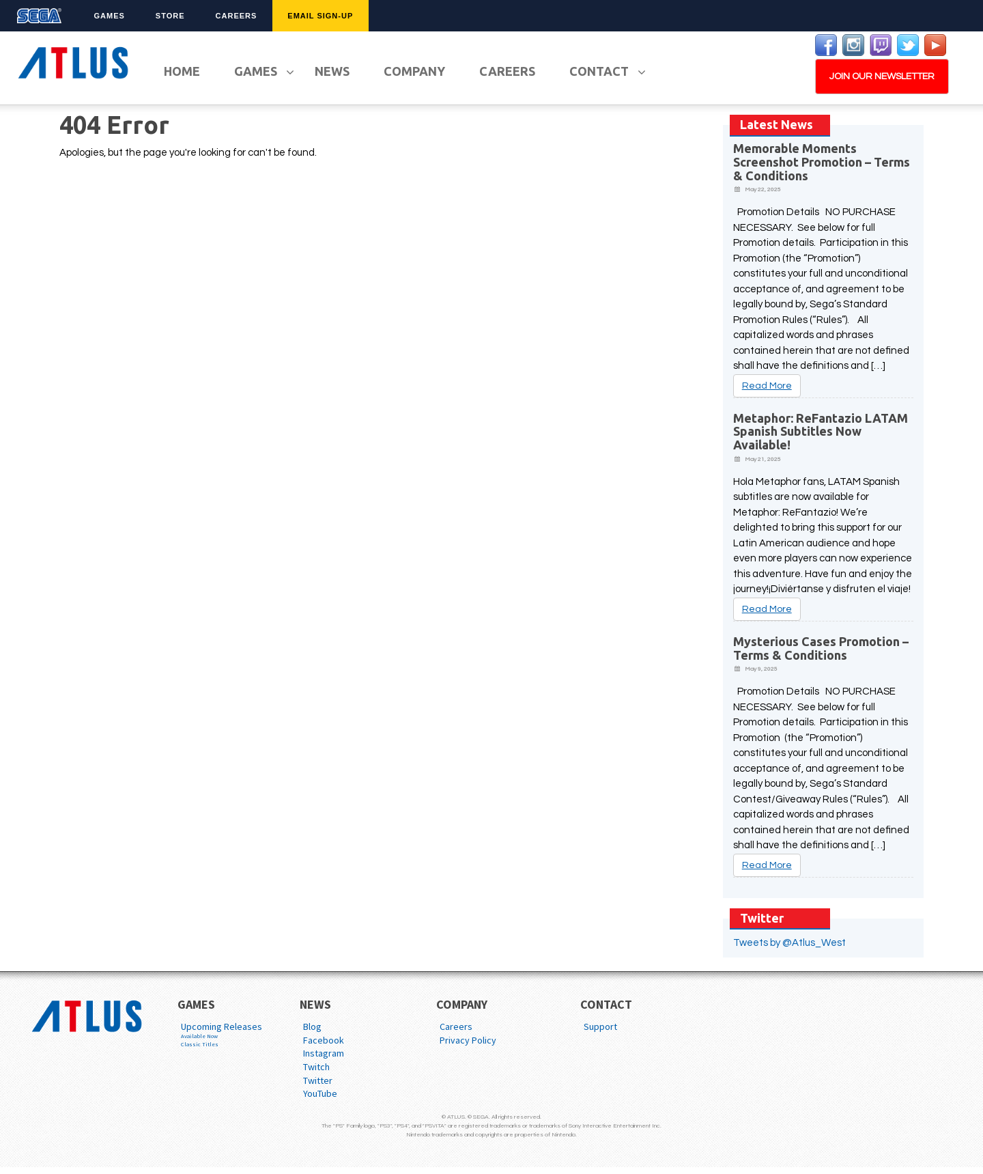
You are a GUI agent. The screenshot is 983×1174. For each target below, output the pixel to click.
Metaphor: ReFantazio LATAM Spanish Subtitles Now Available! (820, 431)
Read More (767, 386)
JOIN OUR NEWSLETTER (882, 76)
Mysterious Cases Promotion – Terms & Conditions (821, 648)
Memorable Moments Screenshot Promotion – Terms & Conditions (821, 161)
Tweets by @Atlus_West (789, 943)
